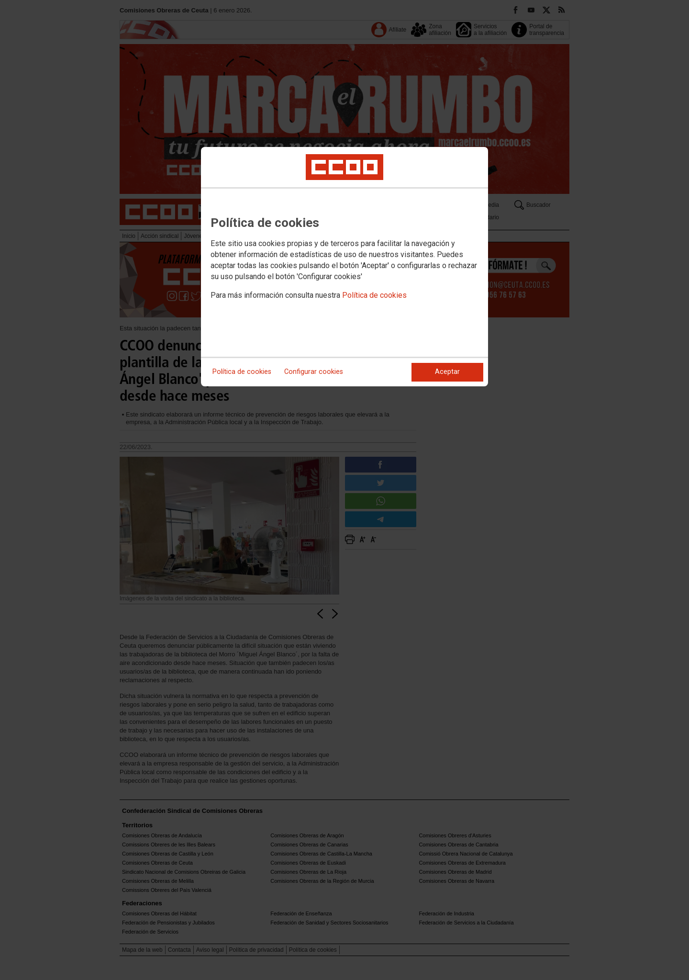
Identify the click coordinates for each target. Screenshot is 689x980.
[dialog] (344, 266)
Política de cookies (374, 295)
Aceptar (447, 372)
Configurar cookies (313, 372)
